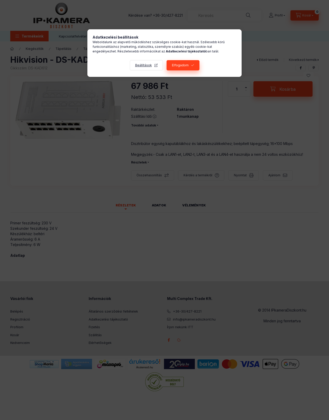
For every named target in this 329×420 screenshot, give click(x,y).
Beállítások (143, 65)
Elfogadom (180, 65)
